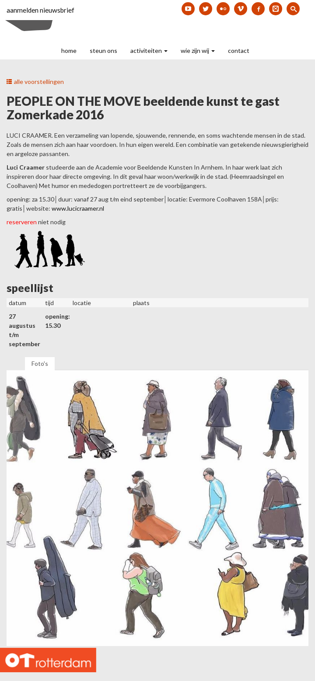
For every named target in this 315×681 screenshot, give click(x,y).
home (69, 50)
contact (238, 50)
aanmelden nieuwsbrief (40, 10)
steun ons (103, 50)
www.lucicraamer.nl (78, 208)
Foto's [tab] (40, 363)
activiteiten (149, 50)
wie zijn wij (198, 50)
